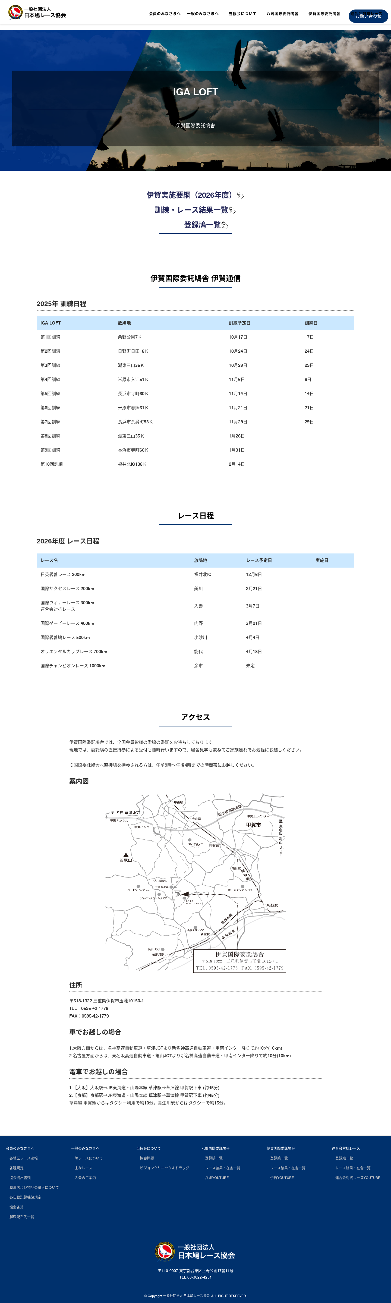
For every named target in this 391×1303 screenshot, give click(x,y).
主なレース (81, 1168)
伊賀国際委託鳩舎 (281, 1148)
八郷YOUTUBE (215, 1177)
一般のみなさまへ (85, 1148)
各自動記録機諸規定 (23, 1197)
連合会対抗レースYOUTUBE (356, 1177)
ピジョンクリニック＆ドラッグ (162, 1168)
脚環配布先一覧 (20, 1216)
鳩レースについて (87, 1158)
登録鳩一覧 (206, 225)
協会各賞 (15, 1207)
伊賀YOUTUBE (280, 1177)
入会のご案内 (83, 1177)
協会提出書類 (18, 1177)
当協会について (148, 1148)
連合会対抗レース (346, 1148)
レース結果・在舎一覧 (220, 1168)
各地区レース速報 (22, 1158)
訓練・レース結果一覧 (195, 210)
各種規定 (15, 1168)
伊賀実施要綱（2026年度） (195, 195)
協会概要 (145, 1158)
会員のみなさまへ (20, 1148)
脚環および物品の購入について (32, 1187)
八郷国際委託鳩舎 (215, 1148)
